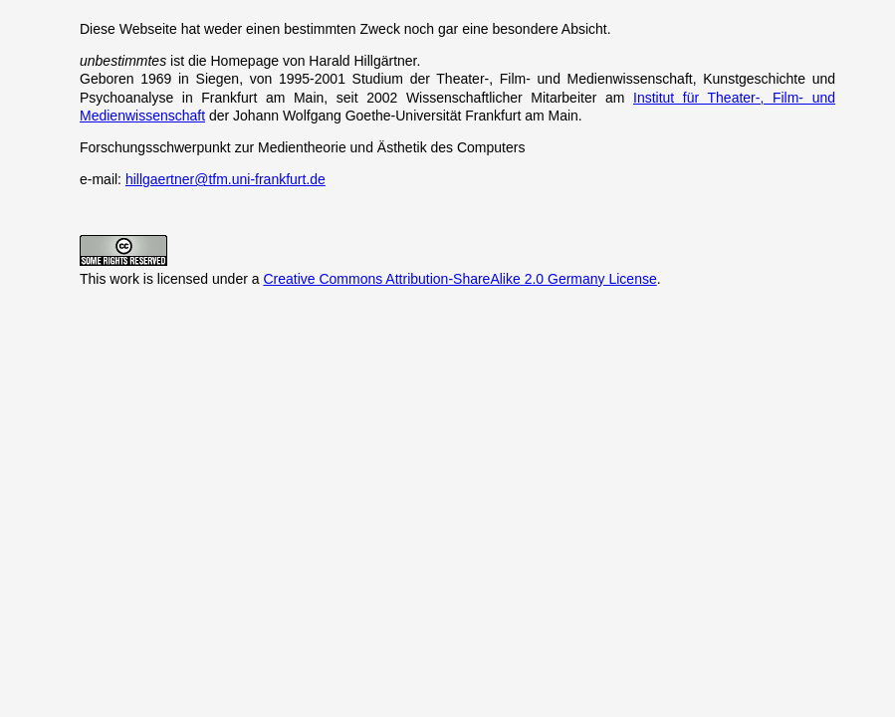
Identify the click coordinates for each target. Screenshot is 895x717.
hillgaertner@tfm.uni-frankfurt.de (225, 179)
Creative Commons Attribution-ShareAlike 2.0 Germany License (459, 279)
